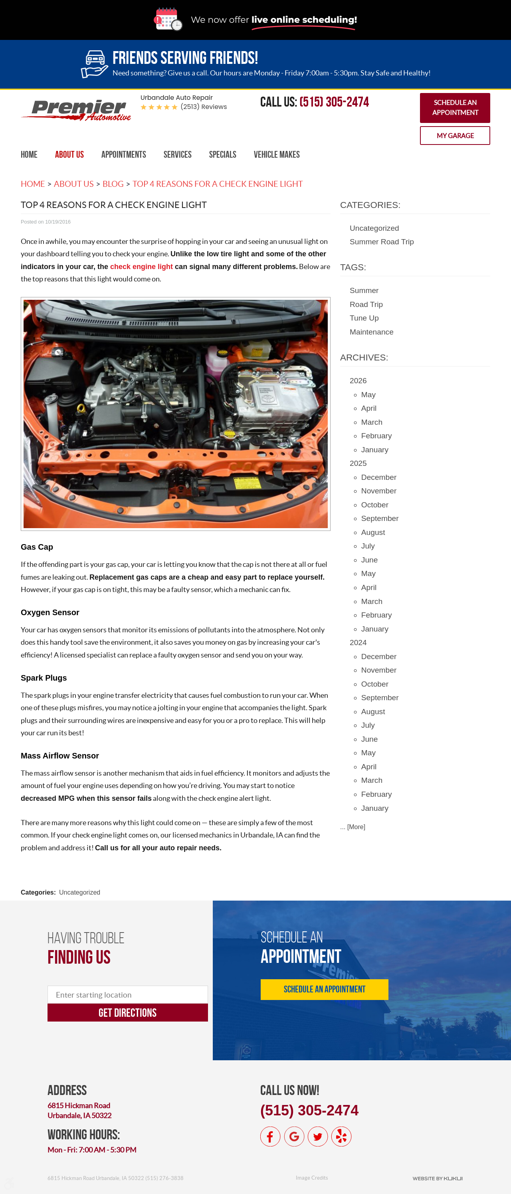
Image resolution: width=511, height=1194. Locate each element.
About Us (69, 154)
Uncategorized (79, 892)
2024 (358, 642)
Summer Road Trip (382, 242)
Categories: (370, 205)
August (373, 532)
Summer (364, 290)
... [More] (352, 827)
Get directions (127, 1012)
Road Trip (366, 304)
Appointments (123, 154)
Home (29, 154)
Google (294, 1136)
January (374, 450)
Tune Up (364, 318)
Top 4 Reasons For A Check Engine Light (218, 184)
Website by (437, 1178)
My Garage (455, 135)
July (368, 546)
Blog (113, 184)
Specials (222, 154)
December (379, 477)
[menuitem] (29, 154)
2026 (358, 380)
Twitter (317, 1136)
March (371, 422)
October (374, 505)
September (380, 518)
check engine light (141, 267)
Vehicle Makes (277, 154)
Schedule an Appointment (455, 108)
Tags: (353, 267)
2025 (358, 463)
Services (178, 154)
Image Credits (312, 1178)
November (379, 491)
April (368, 408)
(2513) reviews (203, 106)
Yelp (341, 1136)
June (369, 560)
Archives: (364, 357)
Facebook (270, 1136)
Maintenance (372, 332)
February (376, 436)
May (368, 394)
